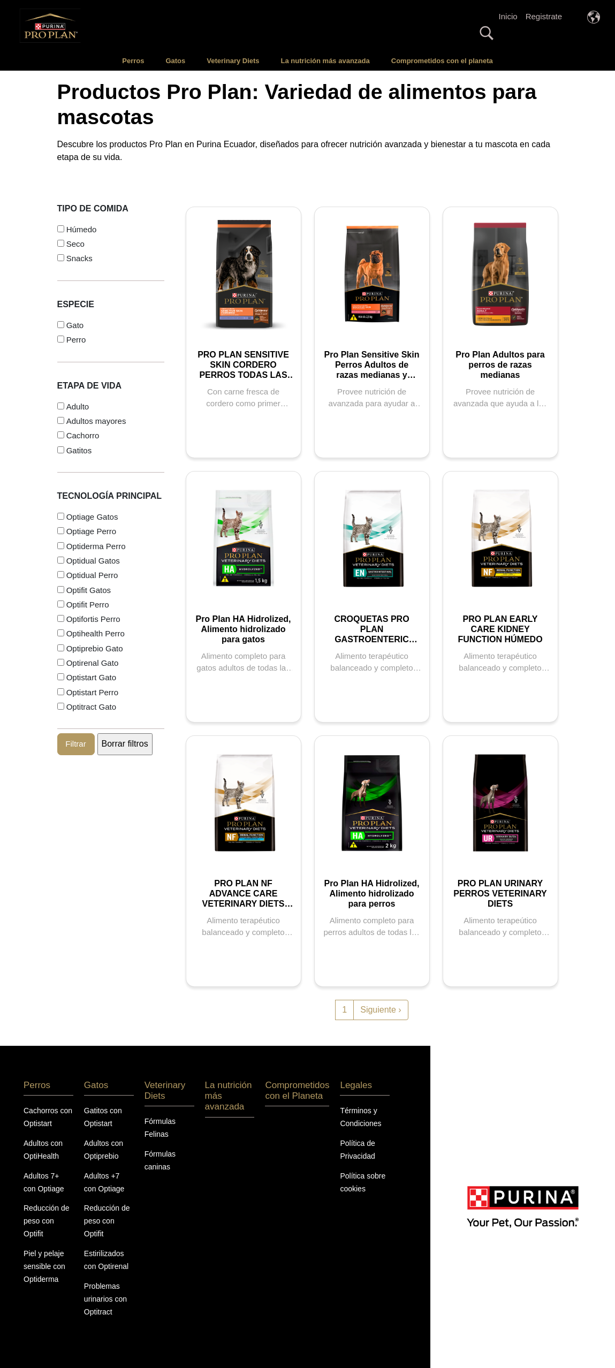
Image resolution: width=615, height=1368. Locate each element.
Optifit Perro (87, 604)
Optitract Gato (91, 706)
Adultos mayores (96, 420)
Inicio (508, 16)
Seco (75, 243)
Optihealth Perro (95, 633)
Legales (356, 1085)
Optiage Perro (91, 531)
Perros (133, 61)
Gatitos (79, 450)
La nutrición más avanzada (325, 61)
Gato (75, 325)
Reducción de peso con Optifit (47, 1221)
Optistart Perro (92, 692)
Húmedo (81, 229)
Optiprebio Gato (94, 648)
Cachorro (83, 435)
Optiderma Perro (96, 546)
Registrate (544, 16)
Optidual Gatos (93, 560)
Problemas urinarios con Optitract (105, 1299)
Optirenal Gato (92, 662)
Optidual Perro (92, 575)
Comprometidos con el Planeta (297, 1090)
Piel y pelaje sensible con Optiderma (44, 1266)
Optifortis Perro (93, 619)
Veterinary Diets (233, 61)
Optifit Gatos (88, 590)
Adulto (77, 406)
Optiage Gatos (92, 516)
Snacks (79, 258)
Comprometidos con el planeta (442, 61)
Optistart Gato (91, 677)
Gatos (175, 61)
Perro (76, 339)
